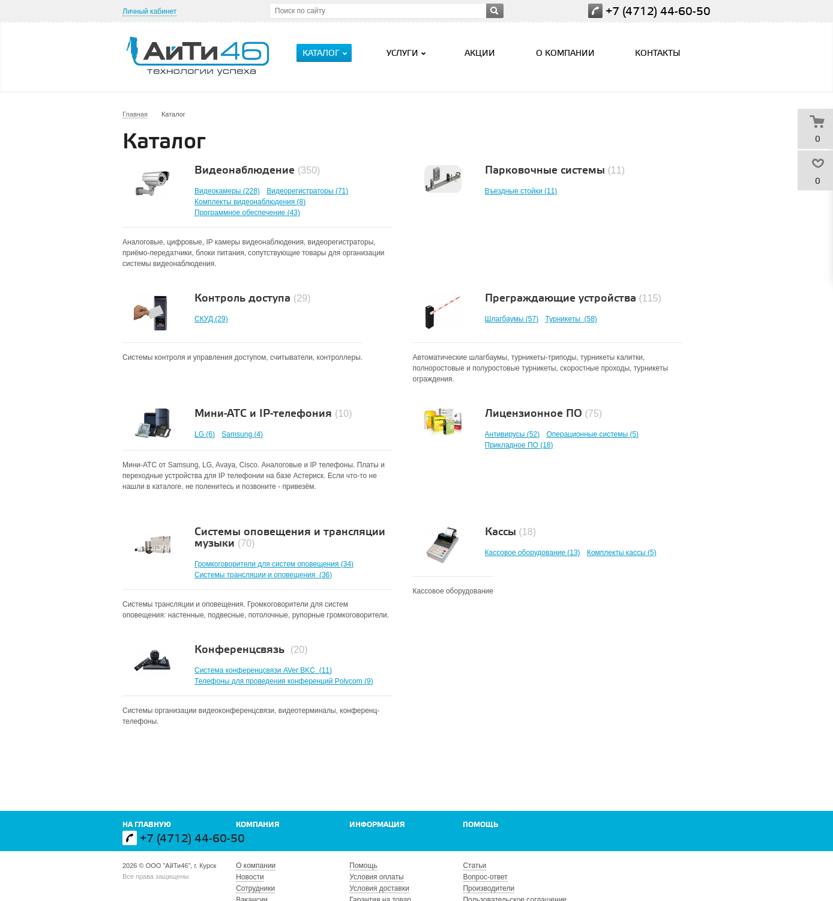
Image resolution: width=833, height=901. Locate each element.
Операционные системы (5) (593, 434)
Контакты (658, 54)
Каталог (326, 53)
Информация (377, 825)
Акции (480, 54)
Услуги (407, 53)
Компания (258, 825)
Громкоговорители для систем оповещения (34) (273, 564)
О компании (565, 54)
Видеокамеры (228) (227, 191)
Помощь (480, 825)
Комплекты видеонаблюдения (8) (249, 202)
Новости (249, 877)
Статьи (474, 865)
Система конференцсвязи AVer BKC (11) (263, 670)
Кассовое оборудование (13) (532, 552)
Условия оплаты (376, 877)
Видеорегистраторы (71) (307, 191)
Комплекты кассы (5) (622, 552)
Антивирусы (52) (512, 434)
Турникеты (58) (571, 319)
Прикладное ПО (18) (519, 445)
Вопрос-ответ (485, 877)
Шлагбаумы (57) (512, 319)
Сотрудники (255, 888)
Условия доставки (379, 888)
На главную (146, 825)
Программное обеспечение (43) (247, 212)
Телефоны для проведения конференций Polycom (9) (283, 681)
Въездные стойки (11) (521, 191)
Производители (488, 888)
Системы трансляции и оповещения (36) (263, 575)
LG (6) (204, 434)
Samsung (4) (242, 434)
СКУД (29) (211, 319)
